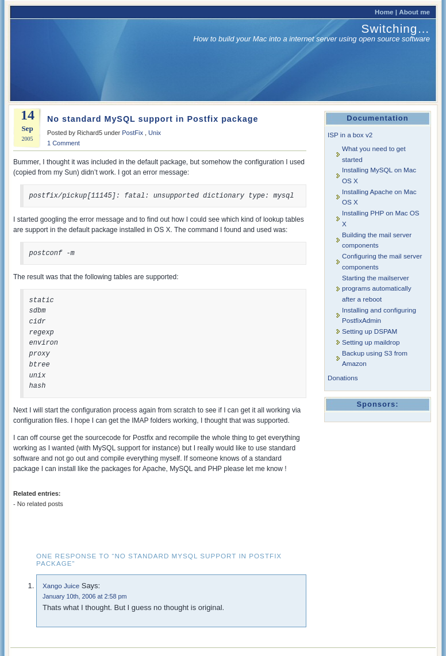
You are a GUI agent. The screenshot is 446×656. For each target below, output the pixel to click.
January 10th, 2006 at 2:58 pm (84, 596)
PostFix (132, 132)
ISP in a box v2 (350, 134)
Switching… (396, 28)
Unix (154, 132)
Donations (343, 377)
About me (414, 12)
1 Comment (63, 143)
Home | (386, 12)
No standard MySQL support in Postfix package (152, 119)
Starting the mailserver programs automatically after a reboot (377, 288)
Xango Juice (61, 585)
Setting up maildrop (370, 342)
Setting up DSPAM (369, 331)
